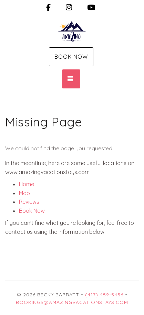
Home (26, 184)
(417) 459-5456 (104, 295)
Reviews (29, 201)
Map (24, 193)
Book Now (71, 56)
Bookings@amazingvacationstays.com (72, 302)
